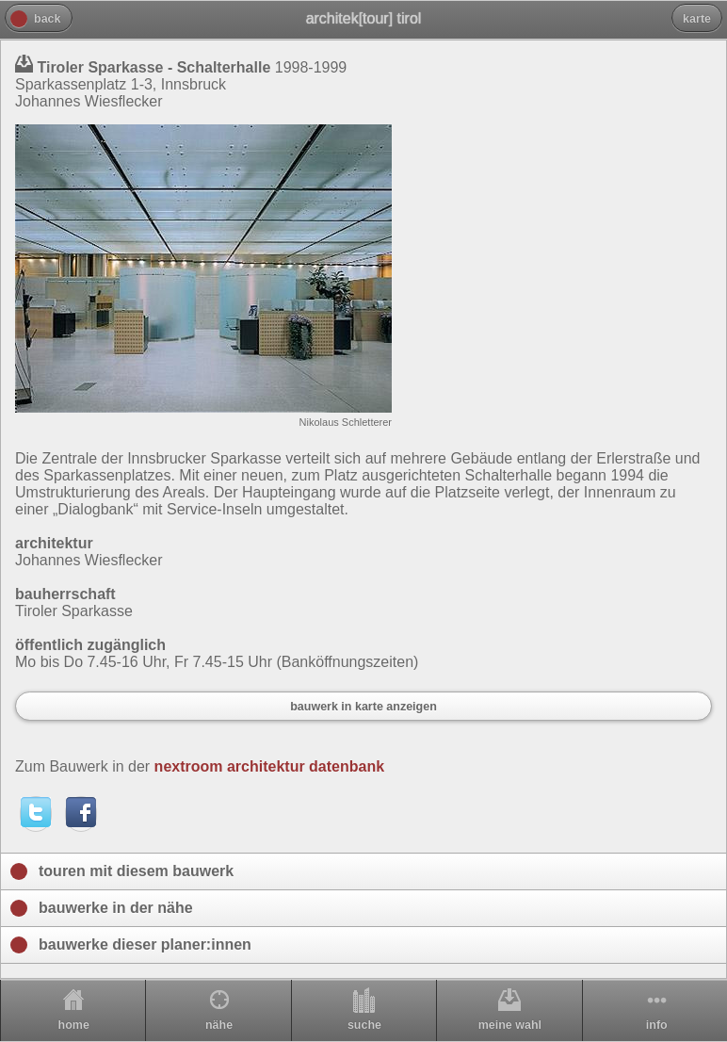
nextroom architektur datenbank (269, 766)
